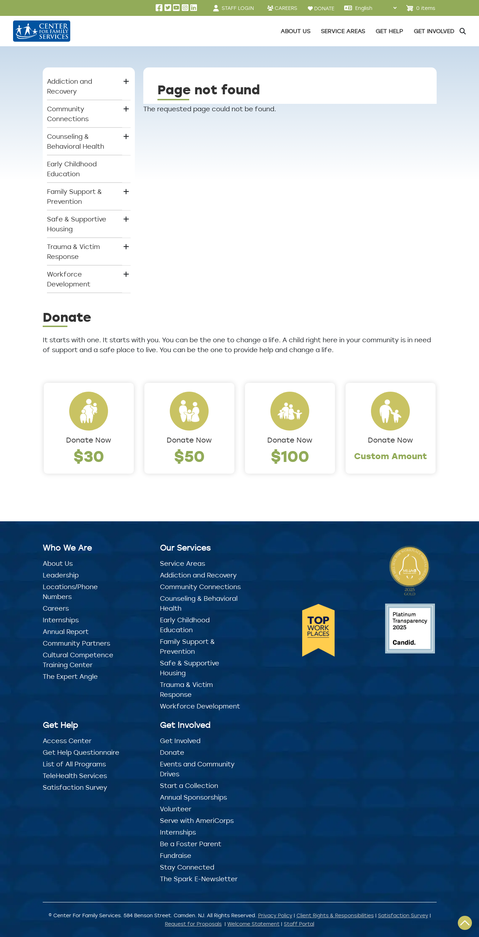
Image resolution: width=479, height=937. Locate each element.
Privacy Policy (275, 915)
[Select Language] (376, 8)
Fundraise (175, 855)
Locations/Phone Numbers (70, 591)
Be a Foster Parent (190, 844)
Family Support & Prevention (187, 646)
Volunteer (175, 809)
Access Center (67, 740)
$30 (88, 455)
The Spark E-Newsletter (199, 878)
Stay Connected (187, 867)
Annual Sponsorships (193, 797)
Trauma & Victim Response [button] (73, 251)
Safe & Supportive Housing (189, 668)
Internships (61, 620)
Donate (172, 752)
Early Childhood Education (72, 169)
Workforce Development (200, 706)
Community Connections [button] (68, 114)
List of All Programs (74, 764)
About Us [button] (295, 31)
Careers (56, 608)
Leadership (61, 575)
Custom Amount (390, 456)
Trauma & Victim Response (186, 689)
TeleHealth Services (75, 775)
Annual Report (66, 631)
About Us (58, 563)
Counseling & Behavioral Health (199, 603)
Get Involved (180, 740)
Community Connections (200, 586)
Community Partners (76, 643)
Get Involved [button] (434, 31)
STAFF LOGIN (238, 8)
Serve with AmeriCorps (197, 820)
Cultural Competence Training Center (78, 660)
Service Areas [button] (343, 31)
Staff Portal (299, 923)
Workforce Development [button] (68, 279)
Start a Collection (189, 785)
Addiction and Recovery (198, 575)
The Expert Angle (70, 676)
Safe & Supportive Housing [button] (76, 224)
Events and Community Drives (197, 769)
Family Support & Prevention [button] (74, 196)
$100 (290, 455)
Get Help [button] (389, 31)
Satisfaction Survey (75, 787)
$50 (189, 455)
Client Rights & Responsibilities (335, 915)
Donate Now (88, 440)
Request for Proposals (193, 923)
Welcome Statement (253, 923)
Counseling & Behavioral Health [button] (75, 141)
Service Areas (182, 563)
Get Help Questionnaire (81, 752)
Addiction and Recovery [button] (69, 86)
